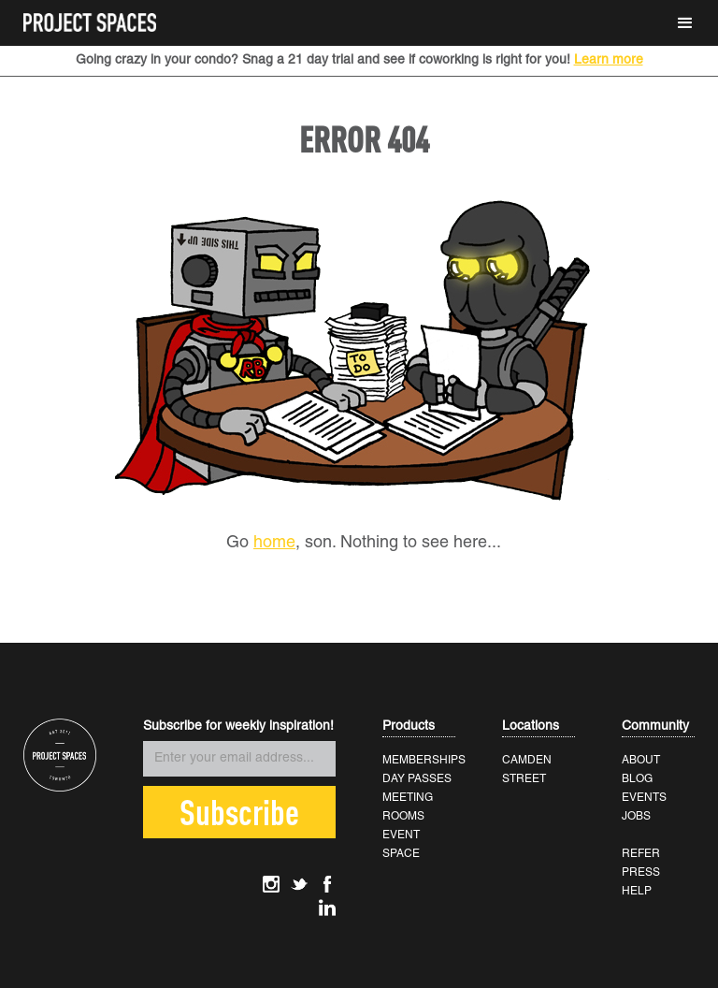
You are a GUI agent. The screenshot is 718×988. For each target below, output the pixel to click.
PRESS (641, 872)
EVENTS (644, 797)
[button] (685, 23)
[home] (89, 16)
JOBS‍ (636, 816)
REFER (641, 854)
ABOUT (641, 760)
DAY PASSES (417, 779)
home (274, 543)
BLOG (637, 779)
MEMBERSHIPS (424, 760)
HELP (637, 891)
